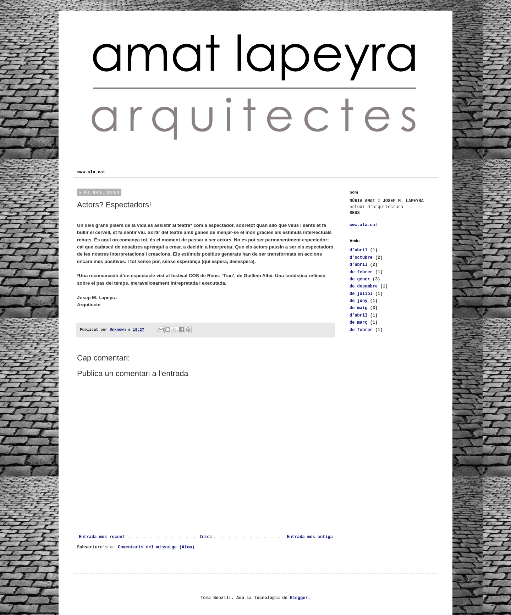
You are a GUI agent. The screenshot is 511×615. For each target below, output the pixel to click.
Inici (205, 537)
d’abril (358, 250)
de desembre (364, 286)
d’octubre (361, 257)
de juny (358, 300)
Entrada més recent (102, 537)
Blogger (299, 598)
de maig (358, 308)
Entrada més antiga (310, 537)
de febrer (361, 272)
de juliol (361, 293)
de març (358, 322)
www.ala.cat (91, 172)
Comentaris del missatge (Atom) (156, 547)
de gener (360, 279)
